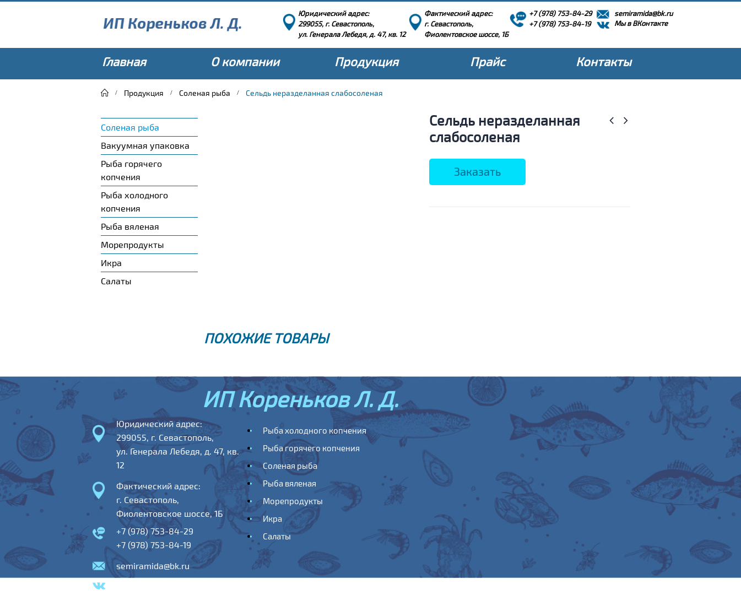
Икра (111, 262)
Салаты (116, 280)
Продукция (366, 61)
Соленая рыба (130, 127)
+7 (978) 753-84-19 (153, 544)
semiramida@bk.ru (153, 565)
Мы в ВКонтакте (150, 586)
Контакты (603, 61)
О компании (244, 61)
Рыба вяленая (130, 226)
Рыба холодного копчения (134, 201)
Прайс (487, 61)
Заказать (477, 171)
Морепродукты (132, 244)
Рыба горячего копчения (131, 170)
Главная (124, 61)
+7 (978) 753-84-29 (154, 531)
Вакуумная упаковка (145, 145)
